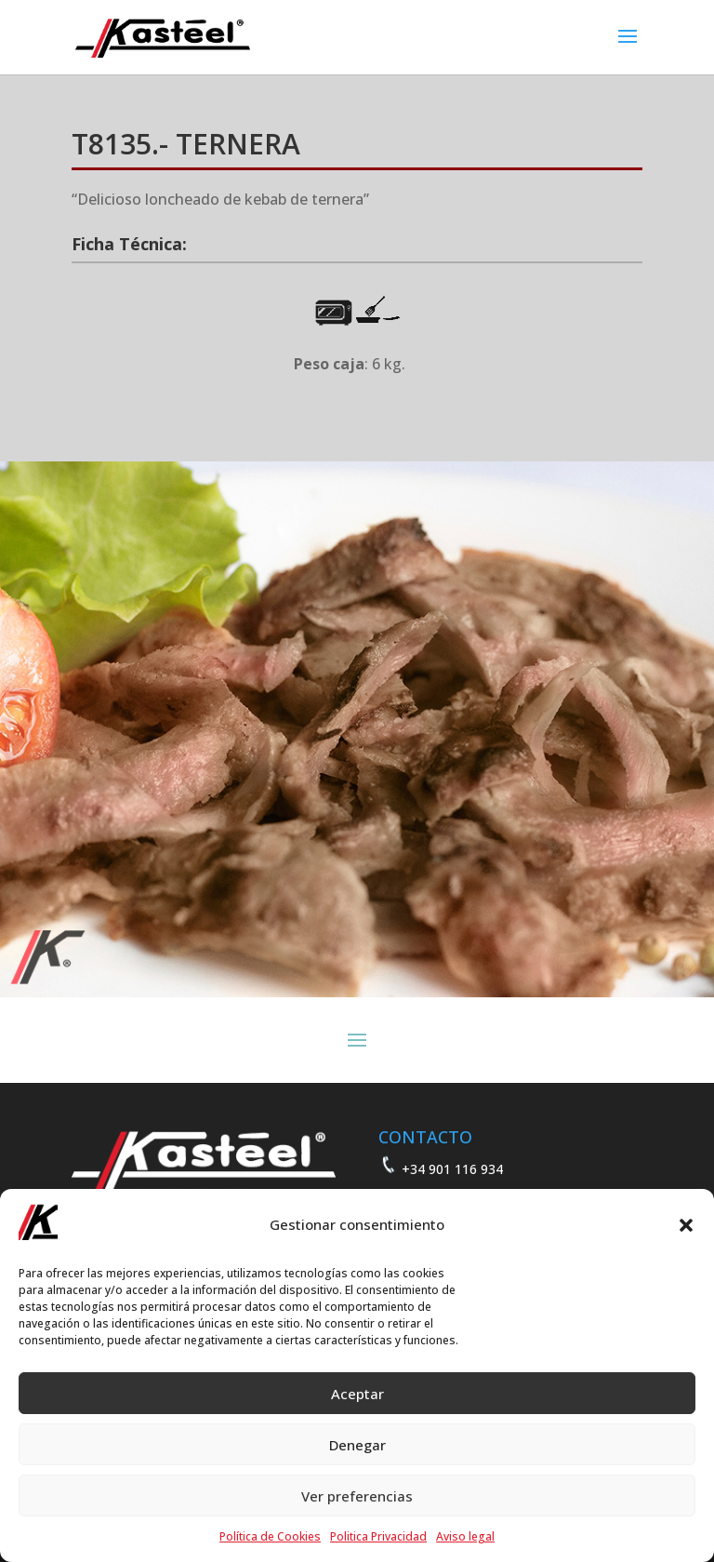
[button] (686, 1225)
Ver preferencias (357, 1496)
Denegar (357, 1444)
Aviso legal (465, 1536)
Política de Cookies (270, 1536)
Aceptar (357, 1393)
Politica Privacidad (378, 1536)
